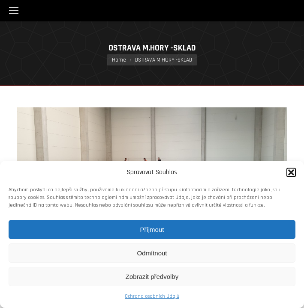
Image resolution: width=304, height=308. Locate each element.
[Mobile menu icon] (14, 11)
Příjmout (152, 229)
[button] (291, 172)
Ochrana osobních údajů (152, 296)
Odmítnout (152, 253)
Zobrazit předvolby (152, 276)
